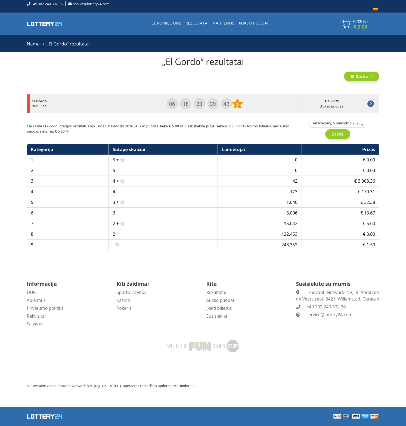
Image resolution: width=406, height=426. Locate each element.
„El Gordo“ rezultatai (68, 44)
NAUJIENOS (223, 23)
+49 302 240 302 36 (47, 3)
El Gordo (239, 126)
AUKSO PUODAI (253, 23)
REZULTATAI (197, 23)
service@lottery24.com (91, 3)
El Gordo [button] (360, 76)
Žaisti (337, 134)
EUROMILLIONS (166, 23)
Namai (34, 44)
